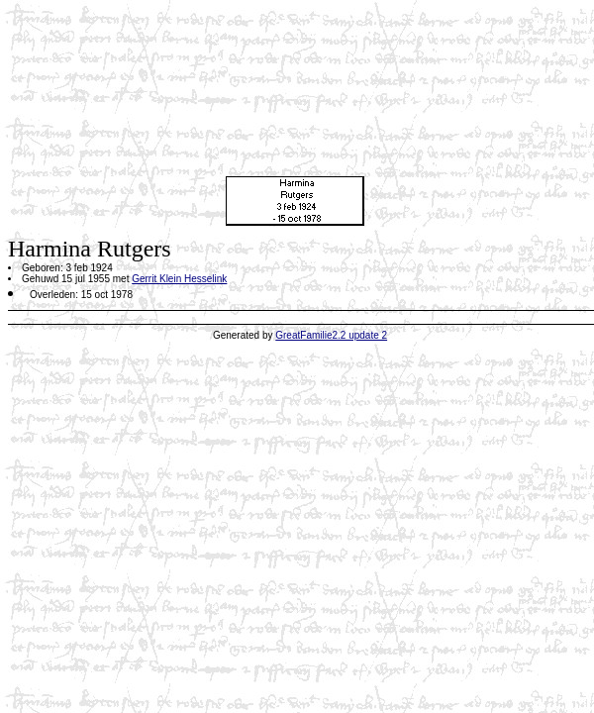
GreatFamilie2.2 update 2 (331, 335)
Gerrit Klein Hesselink (179, 278)
